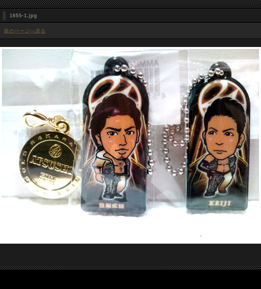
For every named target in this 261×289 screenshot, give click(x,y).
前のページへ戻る (25, 31)
